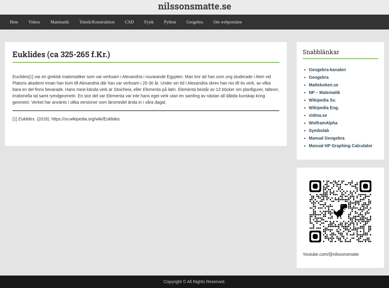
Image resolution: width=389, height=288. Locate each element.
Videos (34, 22)
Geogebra (195, 22)
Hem (14, 22)
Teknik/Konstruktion (97, 22)
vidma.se (318, 115)
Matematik (59, 22)
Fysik (149, 22)
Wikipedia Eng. (324, 107)
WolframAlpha (323, 122)
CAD (129, 22)
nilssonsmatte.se (194, 6)
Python (170, 22)
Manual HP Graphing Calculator (341, 145)
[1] (31, 76)
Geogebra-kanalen (327, 69)
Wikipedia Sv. (322, 100)
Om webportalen (227, 22)
